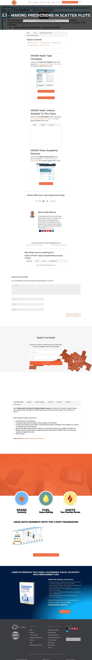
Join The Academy (52, 640)
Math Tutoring (51, 645)
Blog (54, 2)
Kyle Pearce (50, 212)
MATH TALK (17, 404)
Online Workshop (52, 632)
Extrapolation (32, 43)
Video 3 (51, 125)
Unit (35, 33)
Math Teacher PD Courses (54, 637)
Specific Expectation (46, 33)
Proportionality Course (53, 635)
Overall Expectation (32, 35)
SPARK (29, 402)
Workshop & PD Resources (36, 645)
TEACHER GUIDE (18, 402)
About (29, 2)
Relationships (32, 45)
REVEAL (50, 402)
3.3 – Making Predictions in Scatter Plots (49, 64)
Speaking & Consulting (53, 630)
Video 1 (35, 125)
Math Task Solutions (46, 97)
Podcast (49, 2)
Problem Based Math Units (36, 637)
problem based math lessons (33, 438)
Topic (28, 33)
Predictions (56, 43)
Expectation (53, 261)
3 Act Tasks (42, 2)
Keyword (29, 261)
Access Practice (46, 183)
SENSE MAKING (39, 402)
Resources (35, 2)
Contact (58, 2)
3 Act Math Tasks (34, 635)
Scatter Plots (44, 45)
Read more (49, 228)
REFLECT (68, 402)
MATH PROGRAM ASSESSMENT (70, 2)
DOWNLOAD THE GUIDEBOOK (46, 555)
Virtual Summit (51, 642)
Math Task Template (46, 91)
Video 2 (43, 125)
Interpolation (45, 43)
